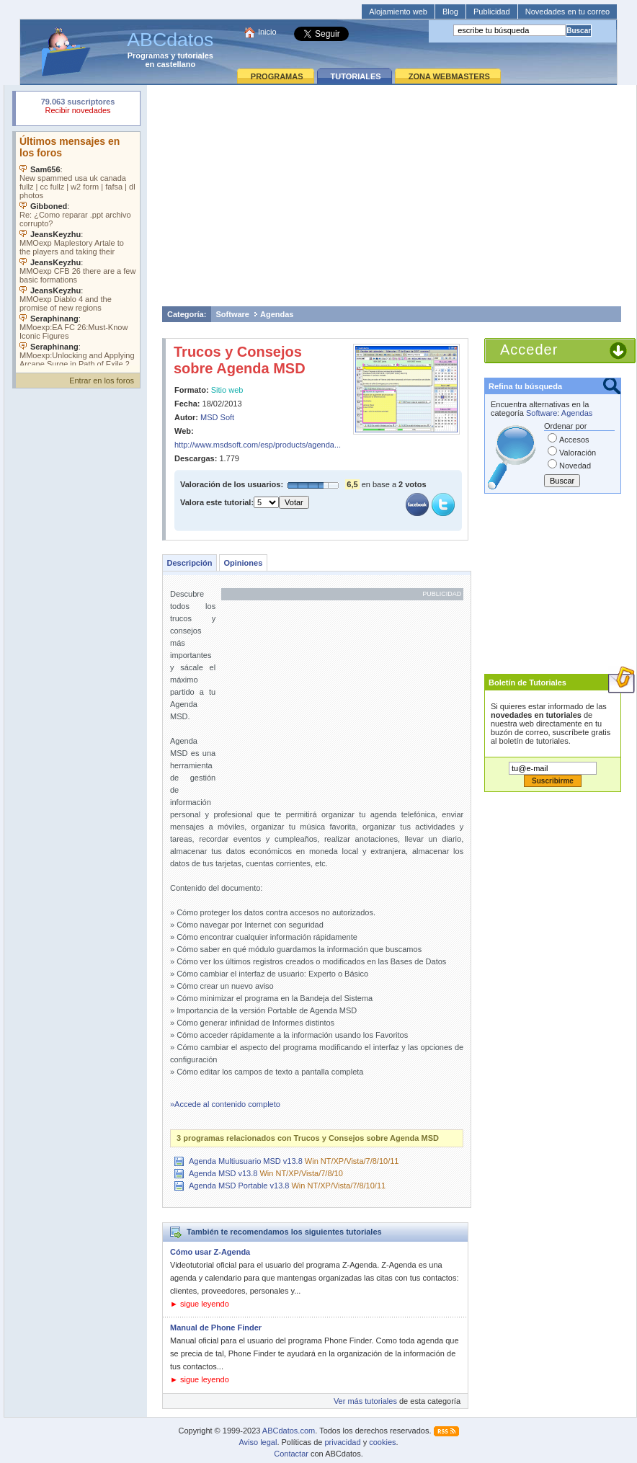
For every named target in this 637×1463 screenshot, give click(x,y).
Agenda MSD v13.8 (223, 1173)
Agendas (276, 314)
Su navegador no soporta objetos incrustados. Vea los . (78, 248)
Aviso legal (258, 1442)
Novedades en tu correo (567, 11)
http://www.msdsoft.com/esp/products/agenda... (257, 444)
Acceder (529, 349)
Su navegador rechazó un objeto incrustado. (78, 107)
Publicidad (491, 11)
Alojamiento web (398, 11)
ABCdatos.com (288, 1430)
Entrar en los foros (101, 380)
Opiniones (242, 563)
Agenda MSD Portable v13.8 (239, 1185)
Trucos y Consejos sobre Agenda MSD (240, 360)
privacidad (342, 1442)
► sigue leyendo (199, 1303)
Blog (450, 11)
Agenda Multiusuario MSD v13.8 (246, 1161)
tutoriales (195, 55)
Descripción (190, 563)
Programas (148, 55)
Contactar (291, 1453)
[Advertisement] (391, 195)
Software (232, 314)
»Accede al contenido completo (225, 1104)
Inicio (267, 31)
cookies (382, 1442)
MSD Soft (217, 417)
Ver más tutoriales (365, 1401)
